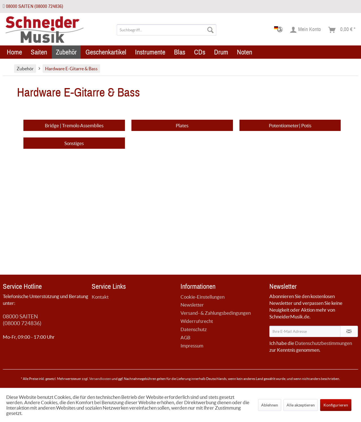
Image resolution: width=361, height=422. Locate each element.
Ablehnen (269, 405)
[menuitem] (166, 30)
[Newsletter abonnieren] (349, 331)
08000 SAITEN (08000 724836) (34, 6)
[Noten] (244, 52)
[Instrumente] (150, 52)
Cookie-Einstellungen (202, 296)
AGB (185, 337)
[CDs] (199, 52)
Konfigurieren (335, 405)
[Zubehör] (66, 52)
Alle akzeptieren (301, 405)
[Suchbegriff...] (166, 30)
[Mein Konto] (306, 30)
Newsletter (192, 304)
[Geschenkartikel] (106, 52)
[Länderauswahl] (280, 30)
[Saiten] (39, 52)
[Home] (14, 52)
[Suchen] (210, 30)
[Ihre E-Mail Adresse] (304, 331)
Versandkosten (100, 379)
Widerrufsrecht (196, 321)
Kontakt (100, 296)
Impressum (191, 345)
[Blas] (179, 52)
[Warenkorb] (342, 30)
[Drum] (221, 52)
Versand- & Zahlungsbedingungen (215, 313)
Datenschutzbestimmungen (323, 343)
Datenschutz (193, 329)
